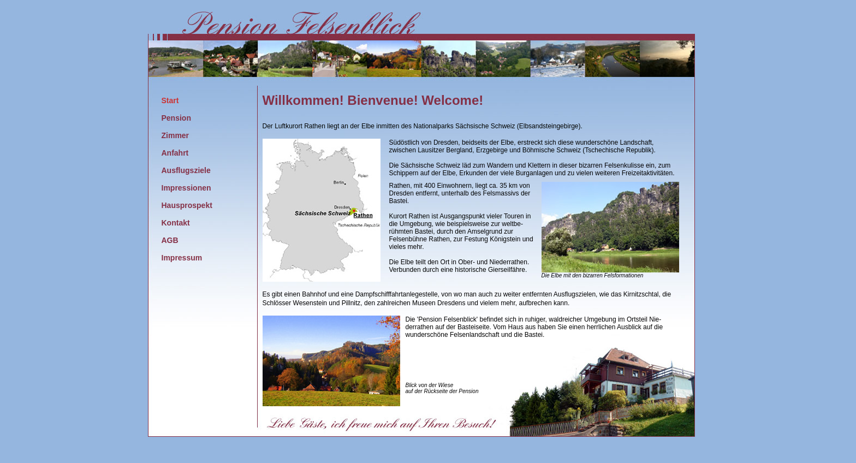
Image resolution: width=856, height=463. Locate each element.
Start (170, 100)
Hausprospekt (187, 205)
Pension (176, 118)
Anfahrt (175, 153)
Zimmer (175, 135)
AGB (170, 240)
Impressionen (186, 187)
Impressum (182, 257)
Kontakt (176, 222)
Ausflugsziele (186, 170)
